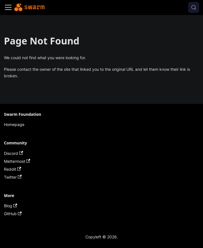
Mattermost (17, 161)
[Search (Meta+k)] (193, 7)
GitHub (13, 213)
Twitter (13, 177)
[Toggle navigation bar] (8, 7)
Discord (13, 153)
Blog (10, 205)
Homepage (14, 124)
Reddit (12, 169)
